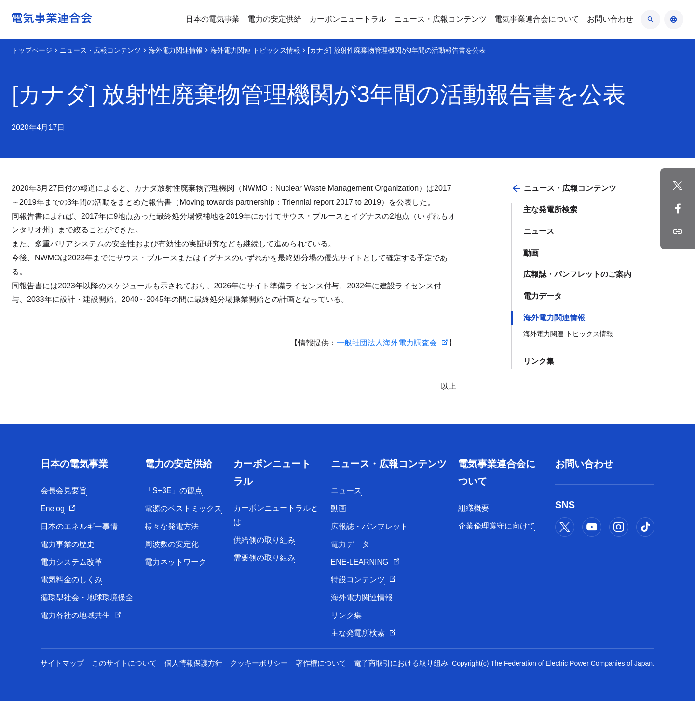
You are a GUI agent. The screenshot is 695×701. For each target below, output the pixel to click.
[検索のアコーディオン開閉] (650, 19)
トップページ (32, 50)
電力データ (542, 296)
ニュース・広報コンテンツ (100, 50)
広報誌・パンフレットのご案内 (577, 274)
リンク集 (538, 361)
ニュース (538, 231)
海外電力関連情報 (176, 50)
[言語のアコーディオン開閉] (673, 19)
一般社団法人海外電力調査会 (387, 343)
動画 (531, 253)
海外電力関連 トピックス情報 (255, 50)
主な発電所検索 (550, 209)
